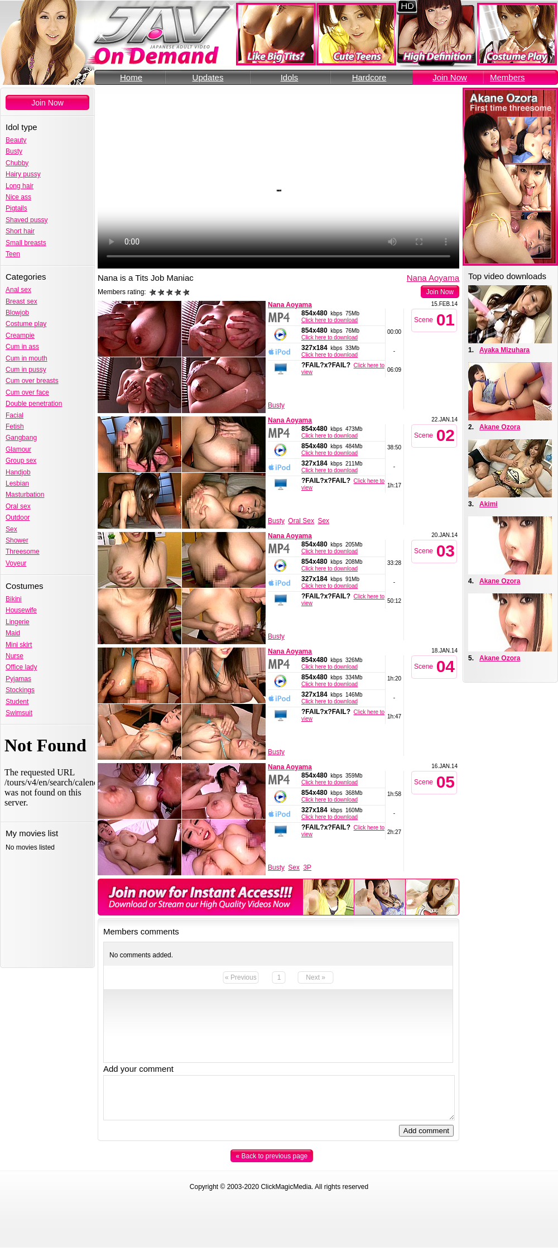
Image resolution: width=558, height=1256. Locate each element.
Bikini (14, 599)
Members (507, 77)
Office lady (21, 667)
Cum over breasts (32, 381)
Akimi (488, 504)
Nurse (14, 656)
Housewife (21, 610)
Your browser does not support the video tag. (278, 178)
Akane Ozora (499, 427)
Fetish (15, 426)
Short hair (20, 231)
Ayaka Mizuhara (504, 350)
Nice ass (18, 197)
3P (307, 867)
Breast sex (21, 301)
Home (131, 77)
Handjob (18, 472)
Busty (14, 151)
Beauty (16, 140)
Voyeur (16, 563)
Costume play (26, 324)
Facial (14, 415)
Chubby (17, 163)
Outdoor (18, 517)
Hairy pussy (23, 174)
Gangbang (21, 438)
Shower (17, 540)
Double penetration (34, 404)
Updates (208, 77)
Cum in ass (22, 347)
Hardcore (369, 77)
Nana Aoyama (433, 277)
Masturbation (25, 494)
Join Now (449, 77)
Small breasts (26, 243)
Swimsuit (19, 713)
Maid (13, 633)
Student (17, 702)
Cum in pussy (26, 369)
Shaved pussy (26, 220)
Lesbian (17, 483)
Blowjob (17, 313)
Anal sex (18, 290)
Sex (11, 529)
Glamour (18, 449)
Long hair (19, 186)
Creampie (20, 335)
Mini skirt (19, 645)
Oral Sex (301, 521)
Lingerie (18, 622)
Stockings (20, 690)
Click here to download (329, 320)
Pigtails (16, 208)
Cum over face (27, 392)
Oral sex (18, 506)
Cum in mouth (26, 358)
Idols (290, 77)
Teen (13, 254)
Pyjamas (18, 679)
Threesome (23, 551)
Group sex (21, 460)
